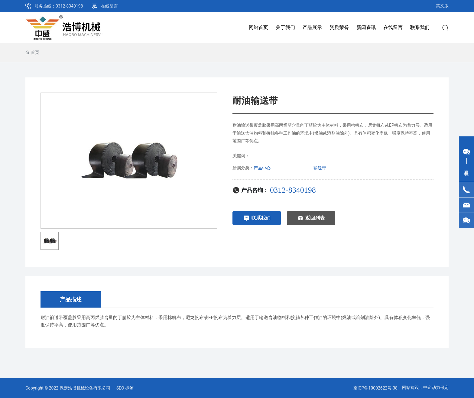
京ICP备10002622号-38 (375, 388)
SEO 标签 (125, 388)
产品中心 (262, 167)
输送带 (319, 167)
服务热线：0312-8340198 (58, 6)
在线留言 (109, 6)
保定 (444, 387)
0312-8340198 (293, 190)
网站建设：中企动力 (421, 387)
